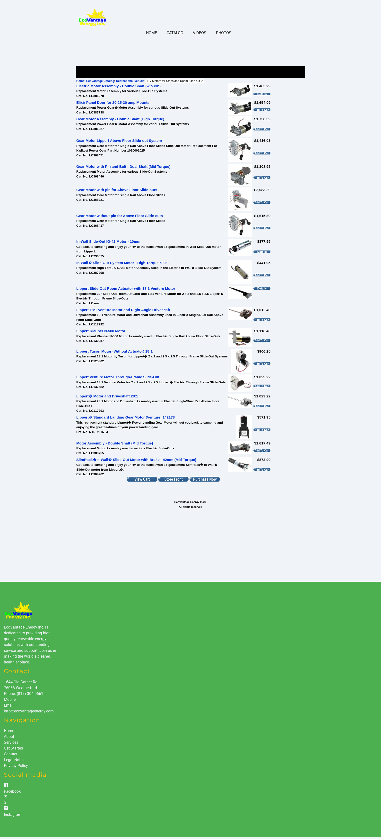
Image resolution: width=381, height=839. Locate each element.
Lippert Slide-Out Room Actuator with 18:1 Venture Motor (125, 288)
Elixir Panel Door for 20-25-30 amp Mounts (112, 102)
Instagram (12, 814)
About (9, 736)
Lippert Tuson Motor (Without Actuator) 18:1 (114, 351)
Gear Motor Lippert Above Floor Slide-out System (119, 140)
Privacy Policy (16, 765)
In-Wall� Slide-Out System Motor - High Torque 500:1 (122, 263)
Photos (223, 33)
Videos (199, 33)
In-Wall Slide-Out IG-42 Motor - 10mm (108, 241)
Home (151, 33)
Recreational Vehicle (130, 81)
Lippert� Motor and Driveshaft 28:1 (107, 396)
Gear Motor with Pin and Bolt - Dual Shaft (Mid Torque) (123, 166)
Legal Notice (14, 760)
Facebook (12, 791)
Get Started (13, 748)
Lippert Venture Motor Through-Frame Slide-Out (117, 377)
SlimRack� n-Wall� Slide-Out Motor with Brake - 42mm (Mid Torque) (136, 460)
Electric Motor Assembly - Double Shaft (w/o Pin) (118, 86)
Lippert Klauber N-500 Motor (100, 331)
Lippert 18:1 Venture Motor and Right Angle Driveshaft (123, 310)
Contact (10, 754)
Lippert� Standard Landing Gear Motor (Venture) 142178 (125, 417)
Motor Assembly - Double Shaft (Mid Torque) (114, 443)
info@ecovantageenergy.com (29, 711)
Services (11, 742)
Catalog (175, 33)
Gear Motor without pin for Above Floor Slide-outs (119, 216)
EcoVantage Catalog (100, 81)
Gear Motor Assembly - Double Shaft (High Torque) (120, 119)
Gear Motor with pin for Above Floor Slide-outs (116, 190)
